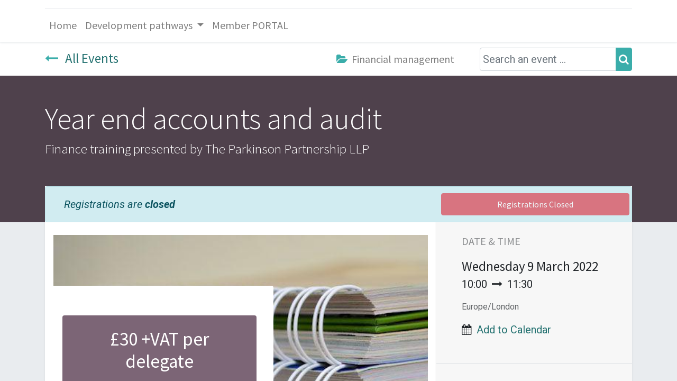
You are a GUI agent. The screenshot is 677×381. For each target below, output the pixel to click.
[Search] (624, 59)
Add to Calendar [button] (514, 329)
